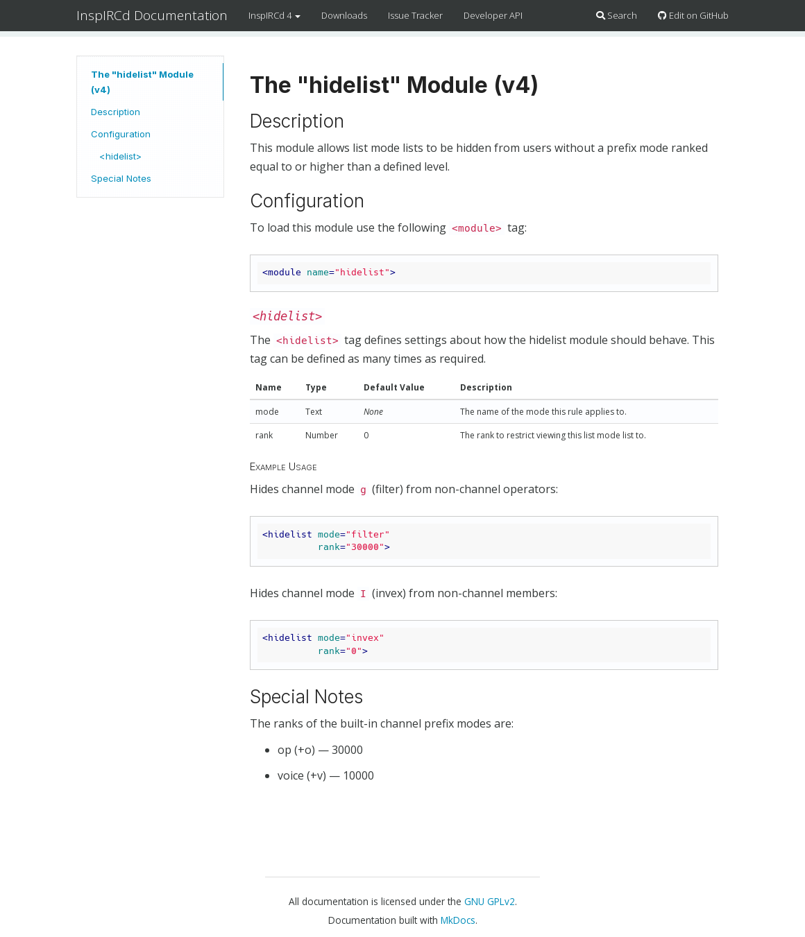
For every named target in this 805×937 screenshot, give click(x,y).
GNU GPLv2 (489, 901)
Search (616, 15)
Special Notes (121, 178)
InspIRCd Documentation (152, 15)
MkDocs (458, 920)
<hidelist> (120, 156)
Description (115, 111)
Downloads (344, 15)
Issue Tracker (415, 15)
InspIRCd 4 (274, 15)
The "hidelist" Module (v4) (142, 82)
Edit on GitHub (693, 15)
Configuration (121, 133)
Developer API (493, 15)
